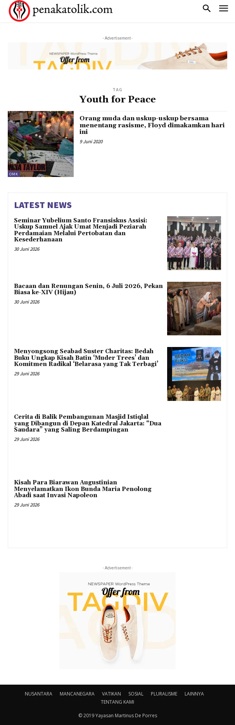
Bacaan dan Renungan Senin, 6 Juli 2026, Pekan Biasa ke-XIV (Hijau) (88, 290)
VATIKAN (111, 693)
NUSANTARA (38, 693)
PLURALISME (164, 693)
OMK (13, 174)
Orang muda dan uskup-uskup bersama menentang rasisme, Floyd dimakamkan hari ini (152, 125)
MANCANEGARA (77, 693)
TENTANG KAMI (117, 702)
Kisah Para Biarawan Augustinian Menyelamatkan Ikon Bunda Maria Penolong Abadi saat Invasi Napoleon (83, 489)
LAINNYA (194, 693)
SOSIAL (135, 693)
